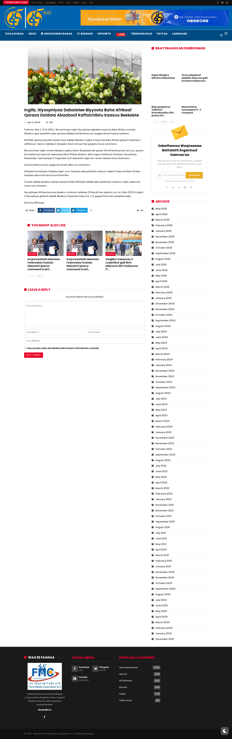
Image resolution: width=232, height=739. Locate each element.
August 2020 (163, 594)
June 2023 (161, 404)
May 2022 (161, 477)
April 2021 (161, 549)
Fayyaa (162, 34)
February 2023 (164, 426)
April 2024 (161, 348)
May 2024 (161, 342)
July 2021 (160, 532)
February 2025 (164, 292)
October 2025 (163, 247)
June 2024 (161, 337)
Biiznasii (85, 34)
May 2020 (161, 611)
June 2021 (161, 538)
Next (40, 276)
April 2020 (161, 616)
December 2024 (164, 303)
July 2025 (161, 264)
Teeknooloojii (141, 34)
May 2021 (160, 544)
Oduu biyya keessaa (128, 667)
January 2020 (163, 633)
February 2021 (163, 560)
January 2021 (163, 566)
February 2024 (164, 359)
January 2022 (163, 499)
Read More (44, 709)
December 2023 (164, 370)
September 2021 (165, 521)
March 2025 (162, 287)
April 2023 (161, 415)
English (76, 2)
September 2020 (165, 588)
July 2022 (161, 465)
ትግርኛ (68, 2)
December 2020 (164, 572)
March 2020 (162, 622)
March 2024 (162, 354)
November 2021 (164, 510)
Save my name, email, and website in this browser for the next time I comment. (63, 348)
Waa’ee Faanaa (37, 2)
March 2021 (162, 555)
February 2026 (164, 225)
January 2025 (163, 298)
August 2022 (162, 460)
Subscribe (194, 175)
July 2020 (161, 600)
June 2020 (161, 605)
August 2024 (163, 326)
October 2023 (163, 382)
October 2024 (163, 314)
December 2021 (164, 505)
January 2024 (163, 365)
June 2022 (161, 471)
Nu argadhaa (50, 2)
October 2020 (163, 583)
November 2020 (164, 577)
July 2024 (161, 331)
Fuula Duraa (14, 34)
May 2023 (161, 409)
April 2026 (161, 214)
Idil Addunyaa (125, 680)
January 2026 (163, 231)
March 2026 (162, 219)
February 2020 (164, 628)
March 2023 (162, 421)
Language (179, 34)
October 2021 (163, 516)
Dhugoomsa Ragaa (56, 34)
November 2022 (164, 443)
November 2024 (164, 309)
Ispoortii (104, 34)
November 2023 (164, 376)
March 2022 (162, 488)
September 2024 (165, 320)
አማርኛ (60, 2)
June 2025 (161, 270)
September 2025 (165, 253)
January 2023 (163, 432)
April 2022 (161, 482)
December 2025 (164, 236)
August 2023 (162, 393)
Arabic (84, 2)
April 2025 (161, 281)
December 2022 (164, 437)
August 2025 (162, 259)
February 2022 (164, 493)
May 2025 (161, 275)
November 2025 (164, 242)
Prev (32, 276)
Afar (91, 2)
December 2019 (164, 639)
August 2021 (162, 527)
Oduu (32, 34)
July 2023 (161, 398)
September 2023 (165, 387)
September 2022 (165, 454)
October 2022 (163, 449)
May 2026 (161, 208)
